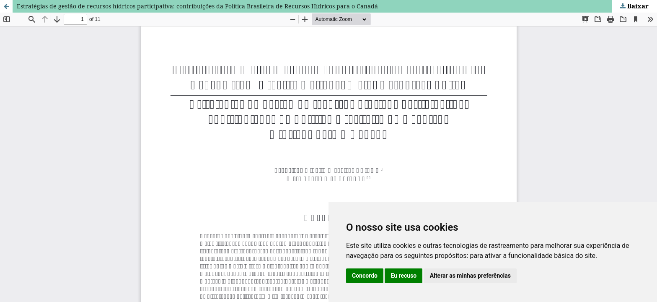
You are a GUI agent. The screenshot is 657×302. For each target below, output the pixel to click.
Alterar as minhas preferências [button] (470, 275)
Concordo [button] (365, 275)
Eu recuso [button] (403, 275)
